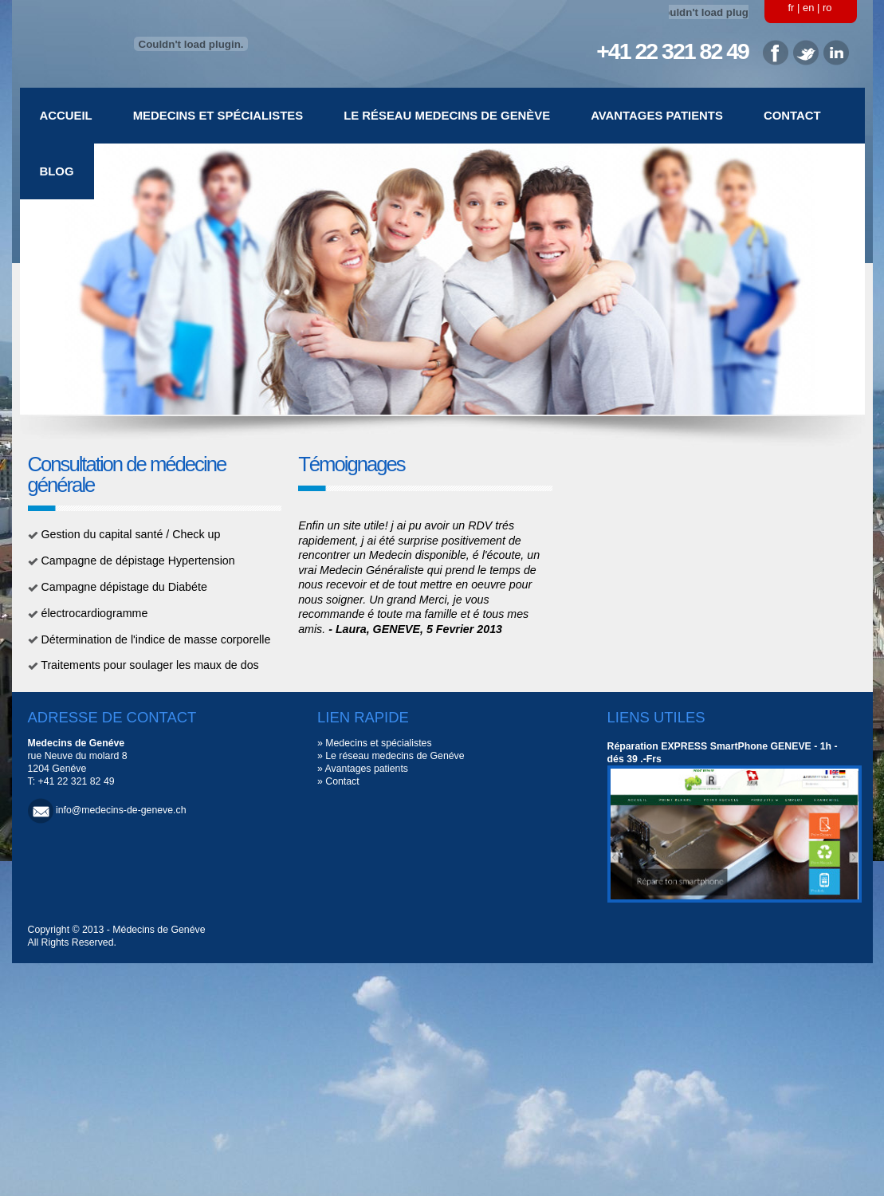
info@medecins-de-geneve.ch (121, 810)
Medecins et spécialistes (218, 115)
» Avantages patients (362, 768)
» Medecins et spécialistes (374, 743)
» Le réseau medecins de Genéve (391, 755)
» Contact (338, 781)
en (808, 8)
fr (791, 8)
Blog (57, 171)
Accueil (66, 115)
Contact (792, 115)
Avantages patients (657, 115)
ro (827, 8)
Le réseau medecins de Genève (447, 115)
